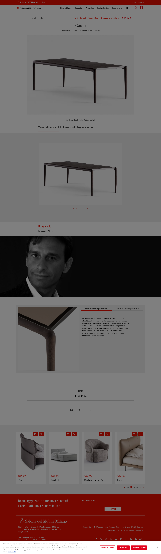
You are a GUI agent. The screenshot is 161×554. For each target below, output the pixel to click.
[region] (80, 547)
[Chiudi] (157, 547)
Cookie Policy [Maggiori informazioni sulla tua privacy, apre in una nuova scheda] (12, 552)
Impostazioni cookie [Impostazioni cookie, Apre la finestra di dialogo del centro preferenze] (107, 547)
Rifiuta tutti (123, 547)
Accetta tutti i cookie (138, 547)
